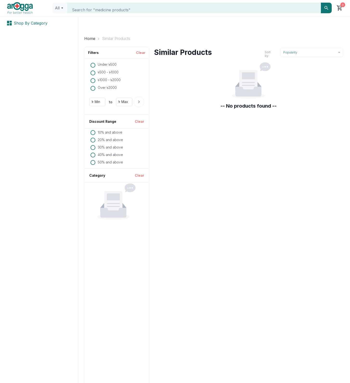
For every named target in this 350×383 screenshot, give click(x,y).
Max (124, 102)
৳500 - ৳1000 (108, 72)
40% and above (110, 155)
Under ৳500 (107, 64)
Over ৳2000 (107, 87)
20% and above (110, 140)
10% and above (110, 132)
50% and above (110, 162)
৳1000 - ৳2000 (109, 80)
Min (97, 102)
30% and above (110, 147)
